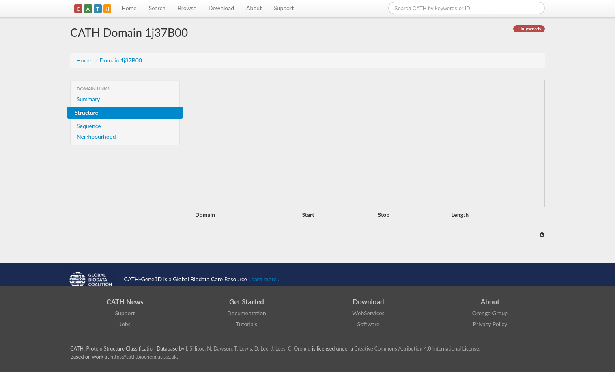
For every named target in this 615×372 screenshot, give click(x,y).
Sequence (89, 125)
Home (128, 7)
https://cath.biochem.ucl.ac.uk (143, 357)
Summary (88, 99)
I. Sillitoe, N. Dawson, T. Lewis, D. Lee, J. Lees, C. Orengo (248, 349)
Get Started (246, 301)
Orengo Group (490, 313)
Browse (187, 7)
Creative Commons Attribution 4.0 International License (416, 349)
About (254, 7)
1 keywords (529, 29)
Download (221, 7)
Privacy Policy (490, 324)
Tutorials (246, 324)
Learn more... (265, 279)
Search (157, 7)
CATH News (125, 301)
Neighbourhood (96, 136)
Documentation (246, 313)
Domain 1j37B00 (120, 60)
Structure (86, 112)
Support (284, 7)
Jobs (125, 324)
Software (368, 324)
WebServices (368, 313)
